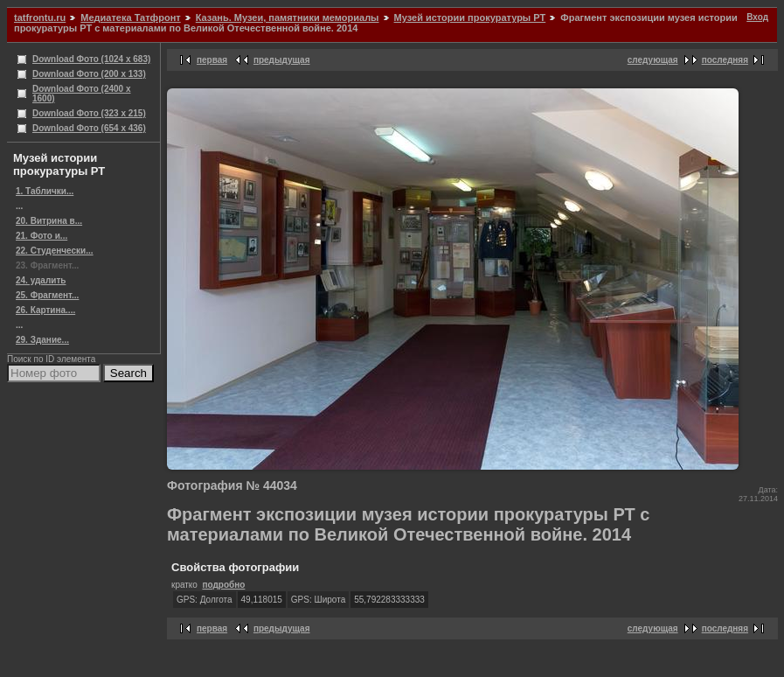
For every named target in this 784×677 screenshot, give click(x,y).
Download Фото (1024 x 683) (91, 59)
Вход (757, 17)
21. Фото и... (41, 236)
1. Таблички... (44, 191)
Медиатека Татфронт (130, 17)
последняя (725, 60)
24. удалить (41, 280)
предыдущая (281, 60)
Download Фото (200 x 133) (89, 74)
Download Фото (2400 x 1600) (81, 93)
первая (212, 60)
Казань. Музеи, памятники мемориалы (287, 17)
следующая (653, 60)
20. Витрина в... (49, 221)
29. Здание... (42, 340)
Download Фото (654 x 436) (89, 128)
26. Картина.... (45, 310)
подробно (223, 585)
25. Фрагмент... (47, 295)
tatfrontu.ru (40, 17)
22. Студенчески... (55, 250)
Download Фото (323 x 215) (89, 113)
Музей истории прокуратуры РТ (470, 17)
